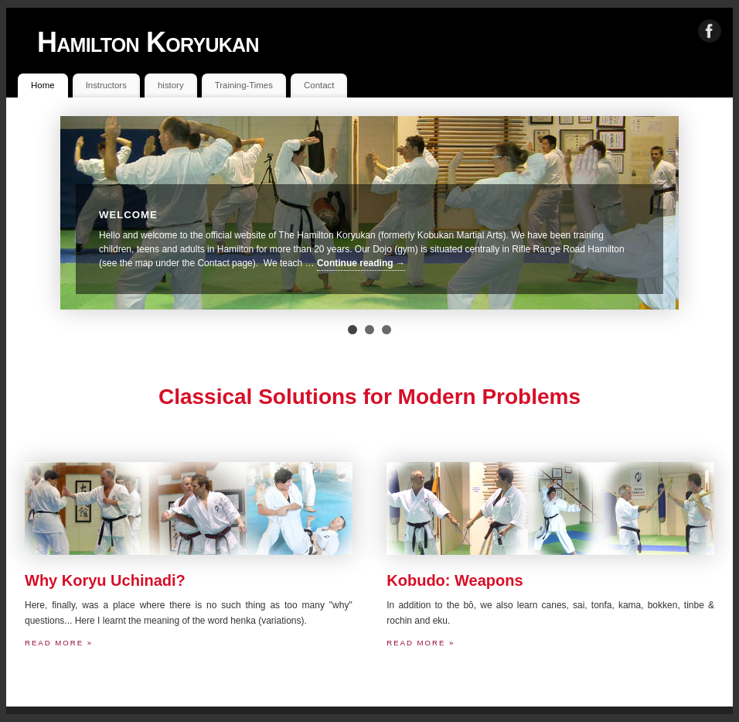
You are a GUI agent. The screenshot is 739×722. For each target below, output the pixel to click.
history (171, 85)
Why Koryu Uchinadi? (105, 580)
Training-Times (244, 85)
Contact (319, 85)
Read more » (59, 642)
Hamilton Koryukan (148, 42)
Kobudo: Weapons (455, 580)
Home (42, 85)
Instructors (106, 85)
